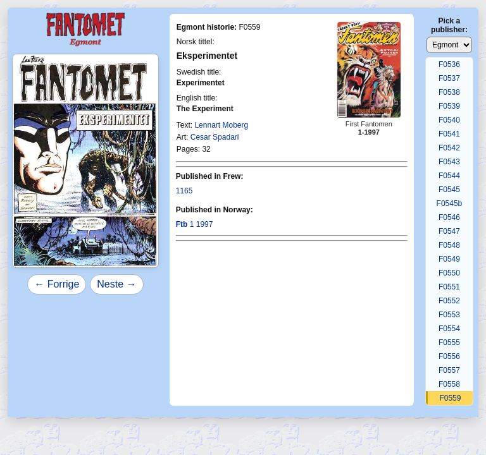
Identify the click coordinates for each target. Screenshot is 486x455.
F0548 (449, 245)
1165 (184, 190)
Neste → (116, 284)
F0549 (449, 259)
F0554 (449, 328)
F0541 (449, 134)
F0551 (449, 286)
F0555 (449, 342)
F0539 (449, 106)
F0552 (449, 300)
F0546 (449, 217)
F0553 (449, 314)
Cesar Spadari (214, 137)
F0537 (449, 78)
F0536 (449, 64)
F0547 (449, 231)
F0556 (449, 356)
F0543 (449, 161)
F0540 (449, 120)
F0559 (450, 398)
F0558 (449, 384)
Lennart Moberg (221, 125)
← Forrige (56, 284)
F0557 (449, 370)
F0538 (449, 92)
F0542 (449, 147)
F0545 (449, 189)
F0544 (449, 175)
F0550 (449, 273)
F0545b (450, 203)
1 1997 (194, 224)
